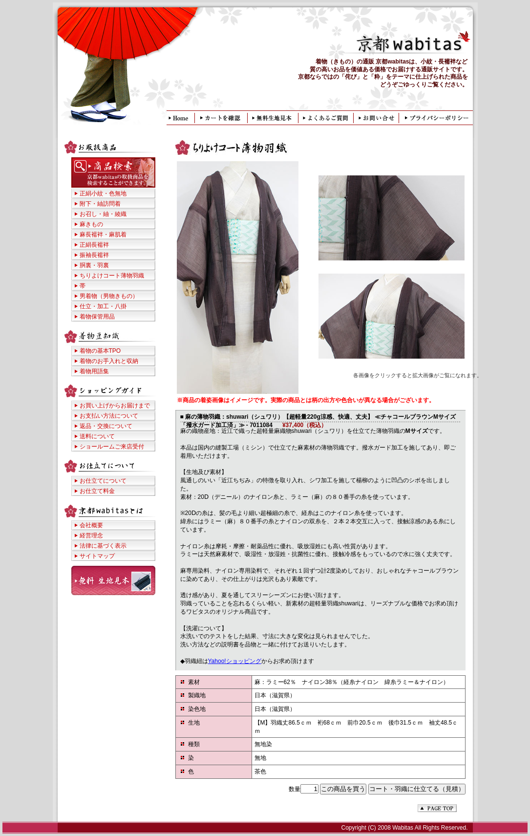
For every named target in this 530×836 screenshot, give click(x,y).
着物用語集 (94, 371)
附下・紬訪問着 (100, 203)
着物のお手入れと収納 (109, 361)
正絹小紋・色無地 (103, 193)
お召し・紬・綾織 (103, 214)
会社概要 (91, 525)
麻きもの (91, 224)
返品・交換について (106, 426)
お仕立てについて (103, 480)
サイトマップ (97, 556)
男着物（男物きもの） (109, 296)
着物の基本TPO (100, 350)
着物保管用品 (97, 316)
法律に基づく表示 (103, 545)
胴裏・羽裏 (94, 265)
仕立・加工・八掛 (103, 306)
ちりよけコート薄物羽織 (112, 275)
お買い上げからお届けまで (115, 405)
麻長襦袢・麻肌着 (103, 234)
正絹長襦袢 (94, 244)
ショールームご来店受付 (112, 446)
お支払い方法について (109, 415)
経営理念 (91, 535)
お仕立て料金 (97, 491)
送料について (97, 436)
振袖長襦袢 (94, 255)
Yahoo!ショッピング (234, 661)
